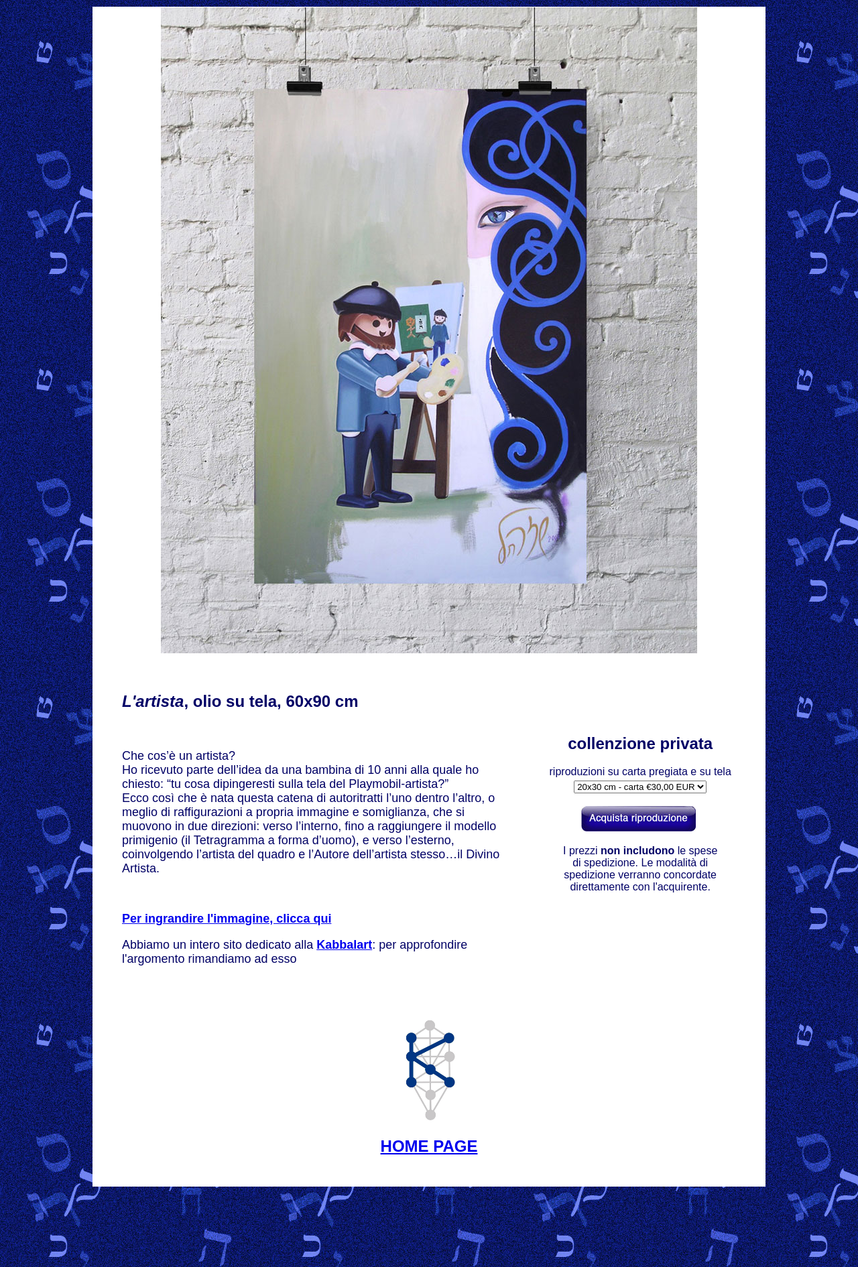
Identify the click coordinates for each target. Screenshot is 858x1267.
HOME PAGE (429, 1146)
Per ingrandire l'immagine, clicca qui (226, 918)
